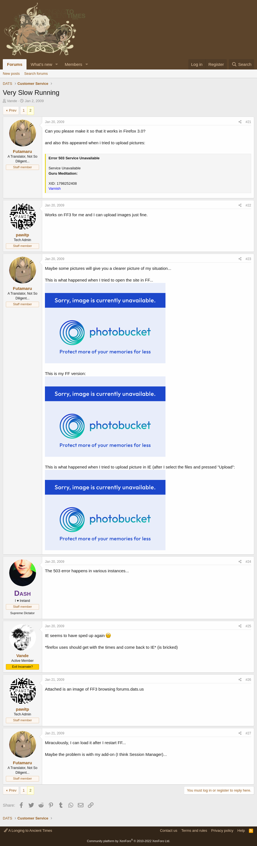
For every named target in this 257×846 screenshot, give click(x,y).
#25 (248, 626)
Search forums (36, 73)
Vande (12, 101)
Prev (12, 110)
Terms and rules (194, 830)
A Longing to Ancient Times (28, 830)
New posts (11, 73)
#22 (248, 205)
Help (241, 830)
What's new (41, 64)
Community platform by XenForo (128, 841)
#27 (248, 733)
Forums (14, 64)
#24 (248, 562)
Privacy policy (222, 830)
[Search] (241, 64)
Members (73, 64)
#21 (248, 122)
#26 (248, 680)
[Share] (240, 122)
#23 (248, 259)
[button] (57, 64)
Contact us (168, 830)
